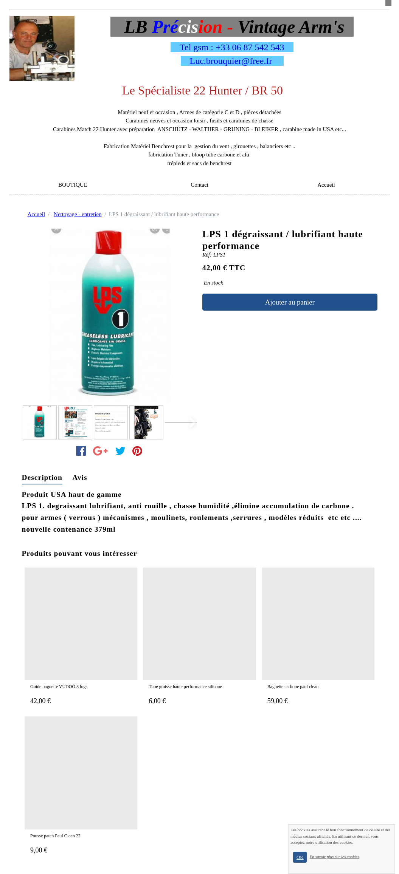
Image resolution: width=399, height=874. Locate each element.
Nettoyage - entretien (78, 214)
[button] (189, 422)
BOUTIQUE (72, 185)
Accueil (326, 185)
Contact (199, 185)
